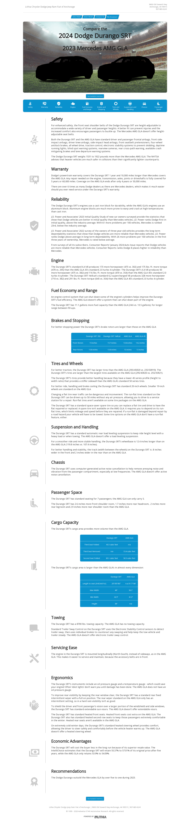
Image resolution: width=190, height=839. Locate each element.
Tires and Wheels (127, 111)
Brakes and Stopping (111, 113)
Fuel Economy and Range (95, 113)
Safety (31, 111)
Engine (79, 111)
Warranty (47, 111)
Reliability (63, 111)
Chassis (159, 111)
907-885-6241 (161, 9)
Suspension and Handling (143, 113)
